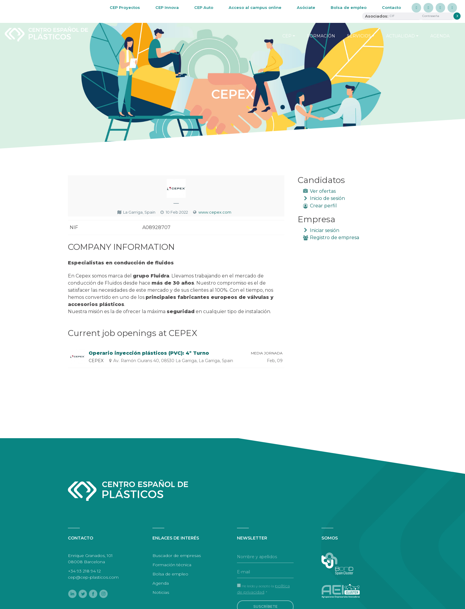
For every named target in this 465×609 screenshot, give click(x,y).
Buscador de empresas (176, 555)
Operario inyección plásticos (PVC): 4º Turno (149, 353)
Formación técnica (171, 564)
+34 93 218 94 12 (84, 571)
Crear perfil (323, 206)
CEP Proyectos (125, 7)
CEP (287, 36)
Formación (321, 36)
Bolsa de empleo (349, 7)
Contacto (391, 7)
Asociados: (376, 16)
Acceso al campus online (255, 7)
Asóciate (306, 7)
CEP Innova (167, 7)
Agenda (440, 36)
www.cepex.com (214, 212)
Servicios (359, 36)
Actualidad (400, 36)
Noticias (160, 592)
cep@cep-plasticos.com (93, 577)
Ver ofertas (323, 191)
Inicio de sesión (327, 198)
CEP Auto (203, 7)
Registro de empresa (334, 237)
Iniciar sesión (324, 230)
